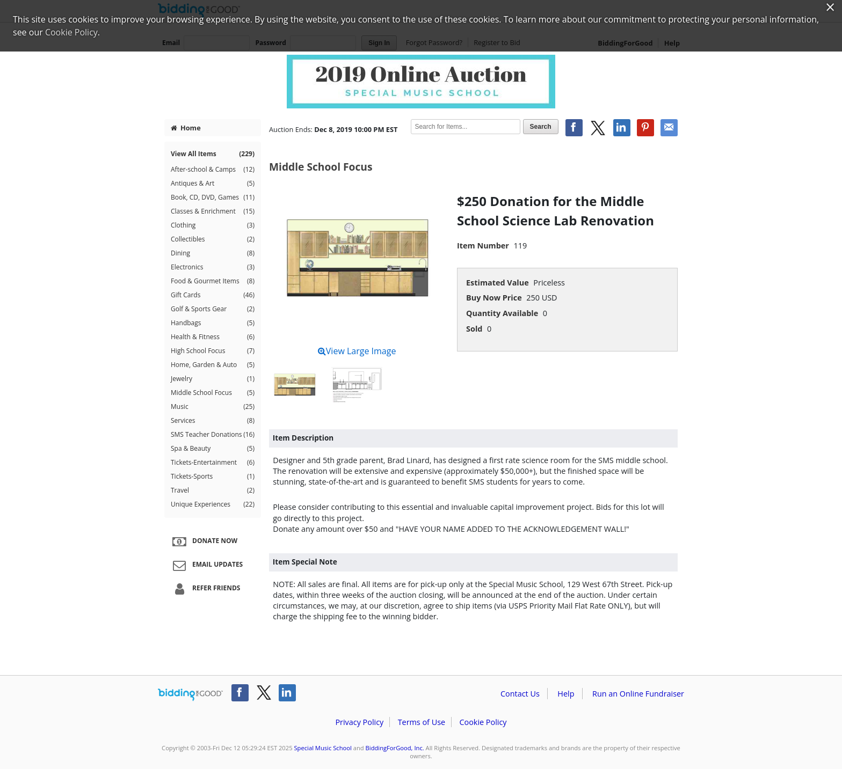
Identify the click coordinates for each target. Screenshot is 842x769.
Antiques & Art (213, 183)
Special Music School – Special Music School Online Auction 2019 (421, 81)
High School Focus (213, 351)
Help (565, 694)
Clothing (213, 225)
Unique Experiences (213, 504)
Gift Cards (213, 295)
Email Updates (206, 565)
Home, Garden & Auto (213, 365)
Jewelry (213, 378)
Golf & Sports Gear (213, 309)
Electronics (213, 267)
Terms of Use (421, 722)
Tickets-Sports (213, 476)
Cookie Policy (482, 722)
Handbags (213, 323)
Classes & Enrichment (213, 211)
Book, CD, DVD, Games (213, 197)
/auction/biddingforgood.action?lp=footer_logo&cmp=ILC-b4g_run (190, 695)
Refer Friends (205, 588)
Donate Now (203, 541)
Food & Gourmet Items (213, 281)
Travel (213, 490)
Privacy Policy (359, 722)
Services (213, 420)
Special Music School (322, 748)
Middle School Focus (213, 392)
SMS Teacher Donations (213, 434)
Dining (213, 253)
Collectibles (213, 239)
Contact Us (520, 694)
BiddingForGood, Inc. (395, 748)
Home (186, 128)
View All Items (213, 154)
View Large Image (357, 351)
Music (213, 406)
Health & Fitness (213, 337)
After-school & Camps (213, 169)
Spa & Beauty (213, 448)
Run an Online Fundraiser (638, 694)
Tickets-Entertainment (213, 462)
